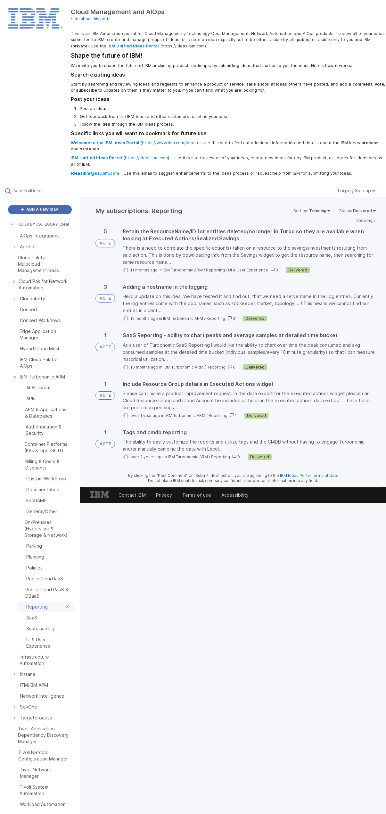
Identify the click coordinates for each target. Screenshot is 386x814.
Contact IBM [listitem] (132, 495)
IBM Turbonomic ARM (183, 270)
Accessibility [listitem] (235, 495)
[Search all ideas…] (46, 191)
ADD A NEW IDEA (40, 209)
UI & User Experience (248, 270)
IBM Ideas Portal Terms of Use (308, 475)
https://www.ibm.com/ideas (169, 142)
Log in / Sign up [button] (357, 190)
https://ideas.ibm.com (146, 157)
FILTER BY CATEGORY (34, 224)
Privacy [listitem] (164, 495)
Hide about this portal (91, 18)
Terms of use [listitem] (196, 495)
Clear (64, 224)
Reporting (215, 270)
